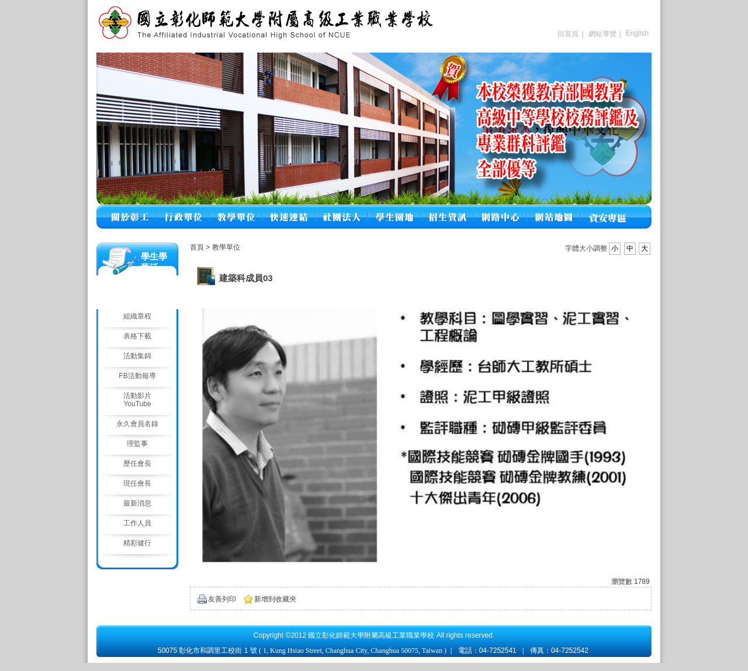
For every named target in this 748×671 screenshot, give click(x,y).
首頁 (197, 247)
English (637, 33)
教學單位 (226, 247)
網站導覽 (602, 34)
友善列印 (222, 599)
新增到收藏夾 (275, 599)
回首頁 (568, 34)
